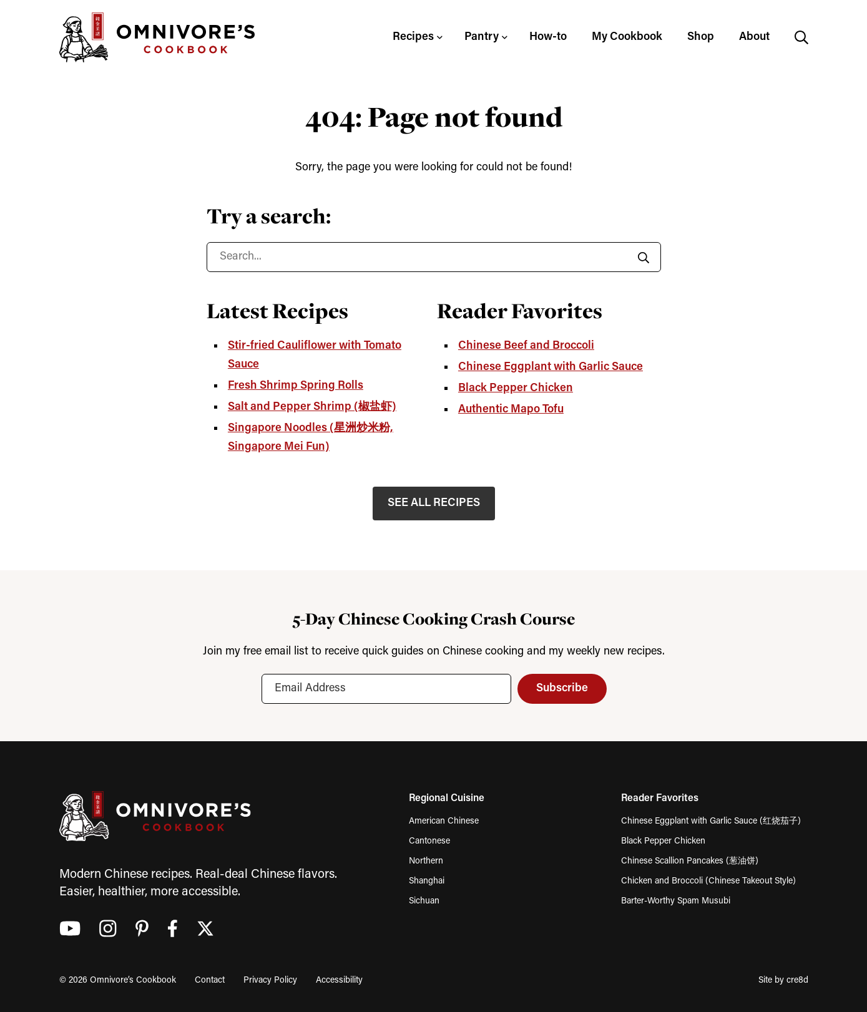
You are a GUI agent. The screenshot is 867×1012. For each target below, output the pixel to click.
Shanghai (426, 881)
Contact (210, 980)
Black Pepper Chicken (515, 388)
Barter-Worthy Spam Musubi (675, 901)
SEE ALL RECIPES (434, 503)
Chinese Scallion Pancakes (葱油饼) (689, 861)
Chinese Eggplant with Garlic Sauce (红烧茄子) (711, 821)
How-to (548, 37)
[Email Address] (386, 689)
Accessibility (339, 980)
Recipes (413, 37)
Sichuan (424, 901)
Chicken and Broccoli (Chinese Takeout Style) (708, 881)
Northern (426, 861)
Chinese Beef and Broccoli (526, 346)
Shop (700, 37)
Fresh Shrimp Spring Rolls (295, 386)
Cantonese (429, 841)
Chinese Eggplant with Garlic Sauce (550, 367)
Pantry (481, 37)
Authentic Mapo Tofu (511, 410)
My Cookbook (627, 37)
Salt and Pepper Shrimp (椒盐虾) (312, 407)
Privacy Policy (270, 980)
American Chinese (444, 821)
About (754, 37)
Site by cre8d (783, 980)
